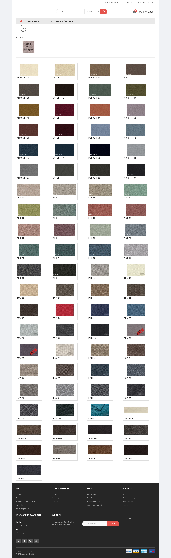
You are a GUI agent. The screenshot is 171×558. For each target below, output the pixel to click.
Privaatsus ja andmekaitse (25, 501)
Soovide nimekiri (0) (112, 2)
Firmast (18, 494)
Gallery (23, 28)
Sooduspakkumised (94, 505)
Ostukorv (141, 2)
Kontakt (54, 494)
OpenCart (29, 551)
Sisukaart (55, 501)
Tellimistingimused (22, 509)
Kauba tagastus (57, 498)
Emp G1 (24, 31)
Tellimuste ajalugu (129, 498)
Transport (19, 498)
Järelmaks (19, 505)
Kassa (150, 2)
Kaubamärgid (92, 494)
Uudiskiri (126, 505)
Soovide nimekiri (129, 501)
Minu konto (128, 2)
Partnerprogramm (93, 501)
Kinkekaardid (92, 498)
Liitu (113, 524)
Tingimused (127, 518)
